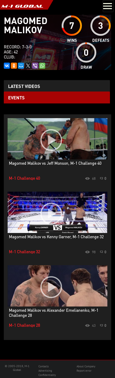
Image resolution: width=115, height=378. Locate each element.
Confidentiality (47, 375)
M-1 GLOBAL (22, 6)
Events (16, 97)
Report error (84, 370)
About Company (86, 366)
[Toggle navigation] (108, 6)
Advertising (45, 370)
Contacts (43, 366)
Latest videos (24, 86)
